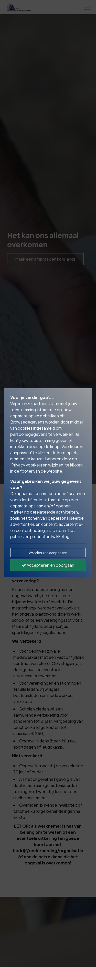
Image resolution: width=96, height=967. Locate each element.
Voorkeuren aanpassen (48, 552)
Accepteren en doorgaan (48, 565)
